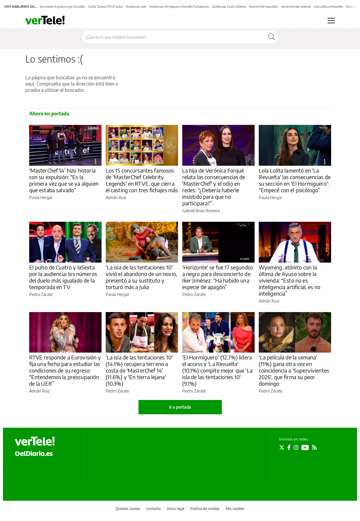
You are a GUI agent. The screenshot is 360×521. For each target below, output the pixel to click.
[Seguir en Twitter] (281, 447)
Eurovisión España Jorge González (62, 6)
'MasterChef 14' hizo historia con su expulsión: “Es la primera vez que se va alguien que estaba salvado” (64, 180)
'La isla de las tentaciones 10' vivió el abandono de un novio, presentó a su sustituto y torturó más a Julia (141, 277)
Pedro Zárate (41, 294)
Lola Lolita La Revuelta (328, 6)
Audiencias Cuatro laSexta (229, 6)
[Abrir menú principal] (331, 20)
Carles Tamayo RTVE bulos (105, 6)
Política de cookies (205, 508)
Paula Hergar (41, 197)
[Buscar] (271, 37)
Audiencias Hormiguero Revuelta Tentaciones (179, 6)
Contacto (153, 508)
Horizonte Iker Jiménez (296, 6)
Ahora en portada (49, 114)
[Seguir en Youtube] (305, 447)
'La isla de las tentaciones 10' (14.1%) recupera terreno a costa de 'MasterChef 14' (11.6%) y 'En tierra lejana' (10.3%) (139, 370)
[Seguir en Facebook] (289, 447)
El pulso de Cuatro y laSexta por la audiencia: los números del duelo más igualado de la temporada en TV (63, 277)
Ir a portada (180, 407)
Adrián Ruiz (116, 197)
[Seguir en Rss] (314, 447)
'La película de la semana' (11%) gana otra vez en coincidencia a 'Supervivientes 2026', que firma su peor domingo (294, 370)
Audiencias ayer (136, 6)
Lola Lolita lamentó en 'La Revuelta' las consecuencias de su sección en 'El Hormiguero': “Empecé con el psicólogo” (295, 180)
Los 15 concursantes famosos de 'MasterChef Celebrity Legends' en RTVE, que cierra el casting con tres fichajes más (142, 180)
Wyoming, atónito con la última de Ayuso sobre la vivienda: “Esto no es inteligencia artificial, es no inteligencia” (290, 280)
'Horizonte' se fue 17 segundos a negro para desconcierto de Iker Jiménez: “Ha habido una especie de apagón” (217, 277)
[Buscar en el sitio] (173, 37)
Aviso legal (175, 508)
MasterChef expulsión (263, 6)
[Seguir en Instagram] (296, 447)
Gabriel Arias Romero (201, 210)
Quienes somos (128, 508)
